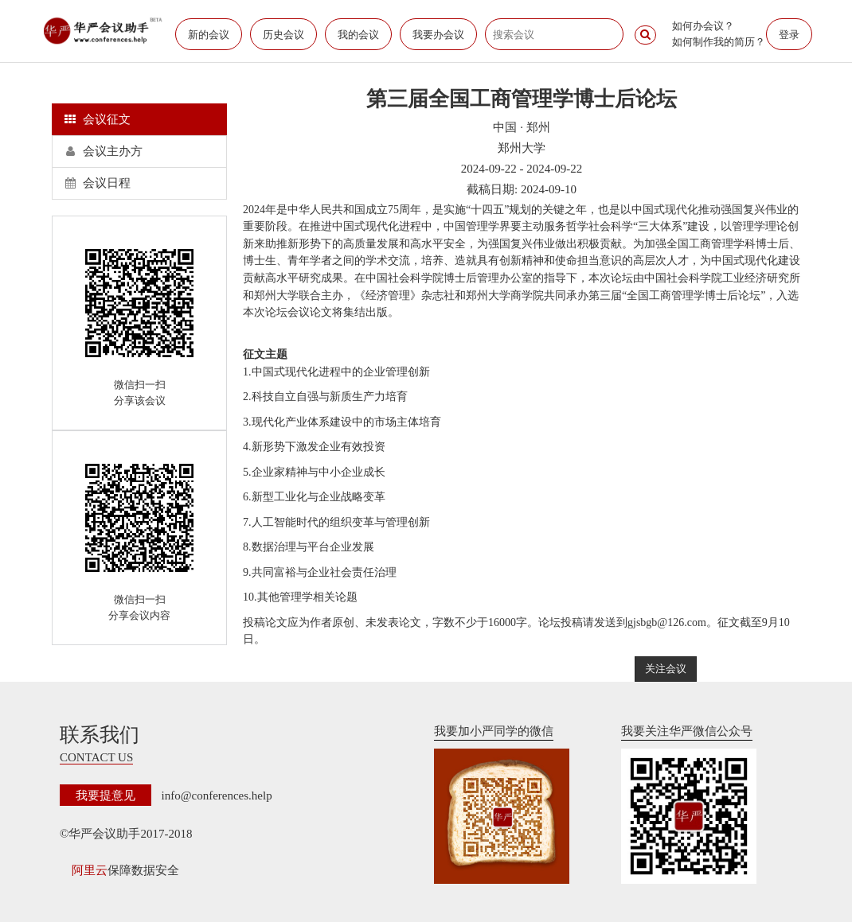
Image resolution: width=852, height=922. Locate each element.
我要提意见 (105, 795)
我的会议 (358, 35)
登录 (789, 35)
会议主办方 (103, 151)
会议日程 (97, 183)
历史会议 (283, 35)
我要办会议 (438, 35)
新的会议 (208, 35)
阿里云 (89, 870)
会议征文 (97, 119)
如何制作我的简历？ (718, 42)
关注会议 (665, 669)
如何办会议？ (703, 26)
